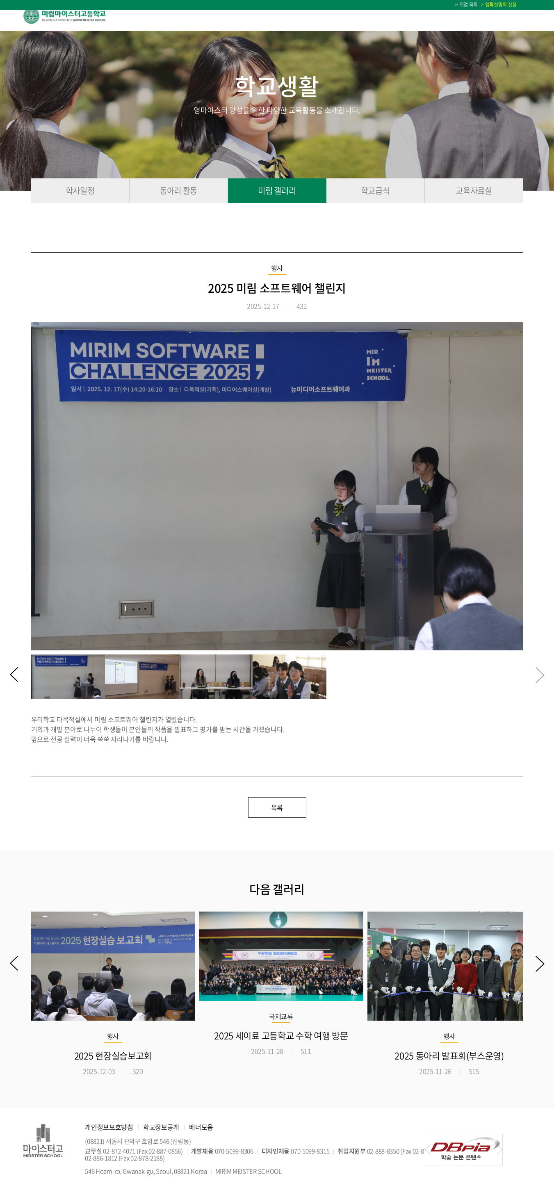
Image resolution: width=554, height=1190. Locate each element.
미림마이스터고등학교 (73, 15)
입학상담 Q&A (465, 15)
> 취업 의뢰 (466, 4)
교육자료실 (474, 190)
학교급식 (375, 190)
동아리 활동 (178, 190)
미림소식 (406, 16)
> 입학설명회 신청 (498, 4)
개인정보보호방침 (109, 1127)
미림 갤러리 (277, 190)
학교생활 (352, 16)
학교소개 (192, 16)
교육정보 (299, 16)
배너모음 (201, 1127)
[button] (14, 675)
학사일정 (517, 15)
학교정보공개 (161, 1127)
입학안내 (245, 16)
